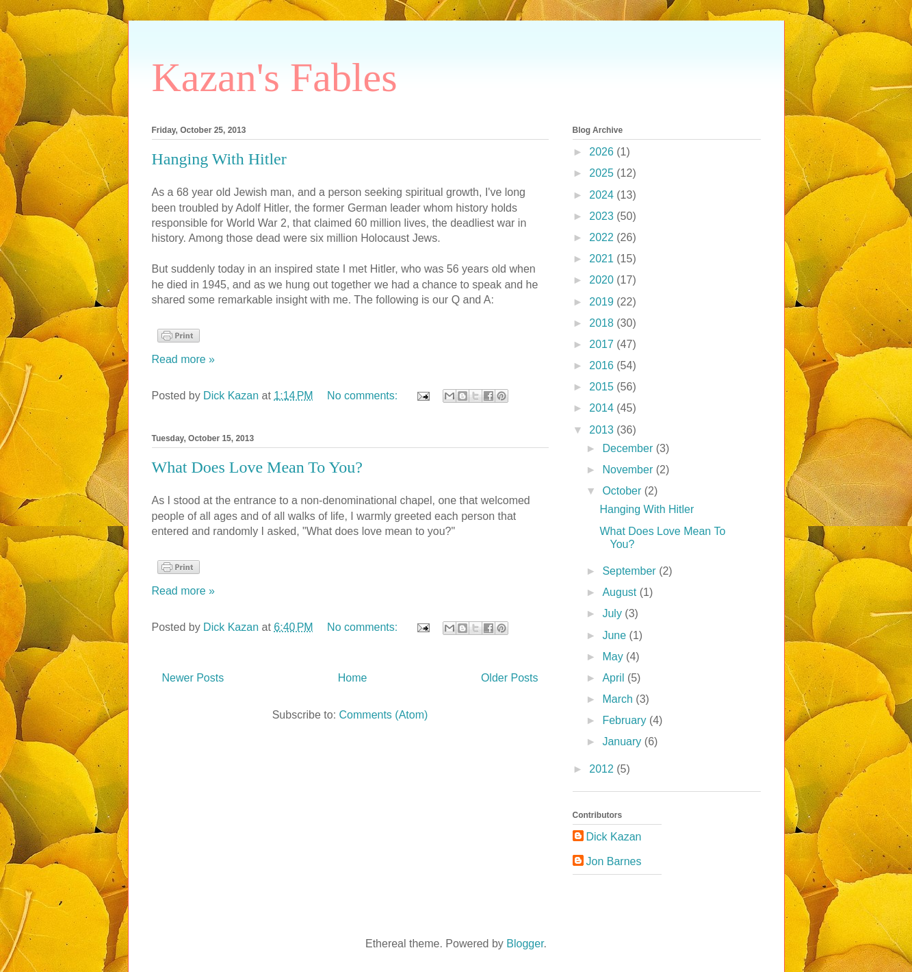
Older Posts (509, 678)
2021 (602, 258)
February (625, 720)
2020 (602, 280)
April (614, 678)
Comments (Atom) (383, 715)
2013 (602, 430)
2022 (602, 237)
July (613, 613)
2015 (602, 386)
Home (352, 678)
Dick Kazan (614, 837)
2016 (602, 365)
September (630, 571)
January (623, 741)
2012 (602, 769)
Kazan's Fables (275, 77)
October (623, 491)
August (620, 592)
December (628, 448)
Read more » (184, 359)
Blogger (524, 943)
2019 (602, 302)
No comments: (364, 395)
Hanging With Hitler (219, 159)
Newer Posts (193, 678)
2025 (602, 173)
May (614, 656)
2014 (602, 408)
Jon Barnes (614, 861)
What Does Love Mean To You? (257, 467)
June (615, 635)
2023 (602, 216)
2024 (602, 195)
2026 (602, 152)
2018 (602, 323)
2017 (602, 344)
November (628, 469)
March (619, 699)
